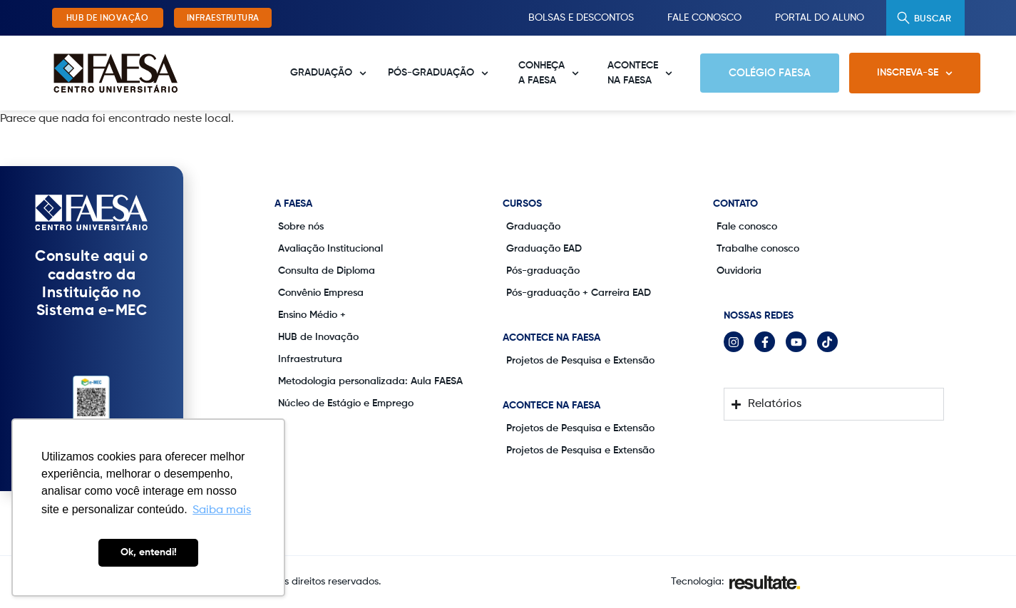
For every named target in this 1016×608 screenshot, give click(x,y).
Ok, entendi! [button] (148, 552)
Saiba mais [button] (222, 510)
